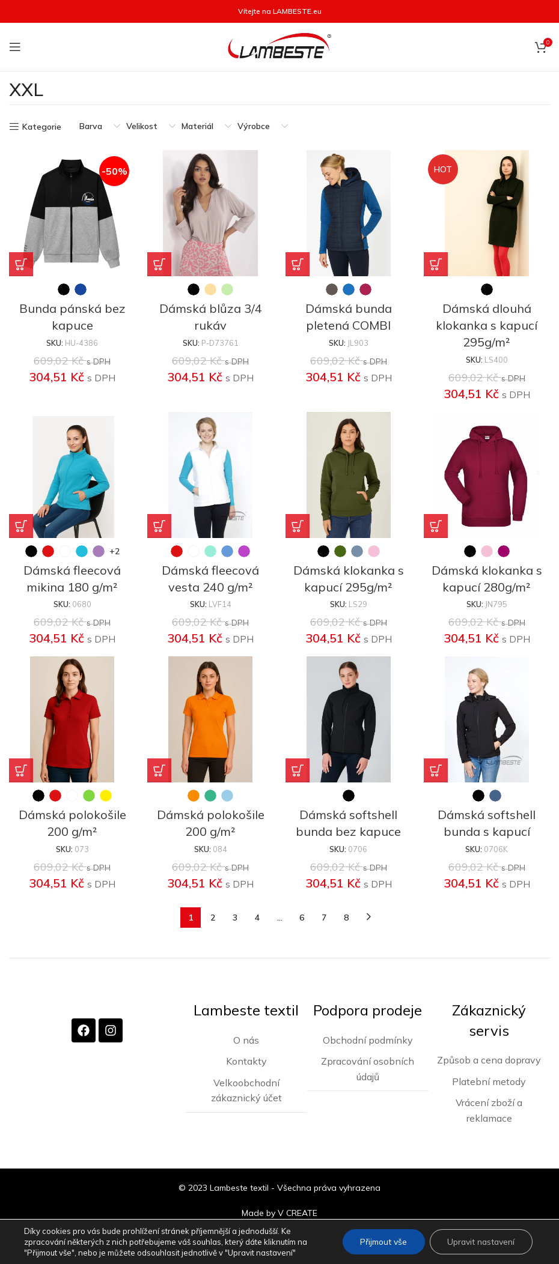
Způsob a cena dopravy (489, 1059)
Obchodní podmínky (368, 1039)
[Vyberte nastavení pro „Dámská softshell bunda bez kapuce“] (298, 770)
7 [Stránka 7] (324, 917)
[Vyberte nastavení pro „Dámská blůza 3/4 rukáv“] (159, 264)
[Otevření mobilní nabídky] (15, 47)
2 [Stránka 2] (212, 917)
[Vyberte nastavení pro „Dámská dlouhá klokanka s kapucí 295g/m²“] (436, 264)
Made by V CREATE (279, 1212)
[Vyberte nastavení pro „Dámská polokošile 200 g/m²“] (21, 770)
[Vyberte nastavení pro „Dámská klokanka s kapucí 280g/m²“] (436, 526)
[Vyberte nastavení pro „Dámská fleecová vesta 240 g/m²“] (159, 526)
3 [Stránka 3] (235, 917)
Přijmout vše (381, 1241)
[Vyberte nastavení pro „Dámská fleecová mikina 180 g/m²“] (21, 526)
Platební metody (489, 1081)
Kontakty (246, 1060)
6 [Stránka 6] (301, 917)
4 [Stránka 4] (257, 917)
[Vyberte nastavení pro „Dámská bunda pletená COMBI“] (298, 264)
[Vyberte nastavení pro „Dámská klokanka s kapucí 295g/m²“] (298, 526)
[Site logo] (279, 46)
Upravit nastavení (480, 1241)
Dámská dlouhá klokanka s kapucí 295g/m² (487, 325)
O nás (246, 1039)
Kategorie (41, 127)
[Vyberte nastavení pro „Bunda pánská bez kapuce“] (21, 264)
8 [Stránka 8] (346, 917)
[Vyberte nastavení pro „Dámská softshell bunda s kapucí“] (436, 770)
